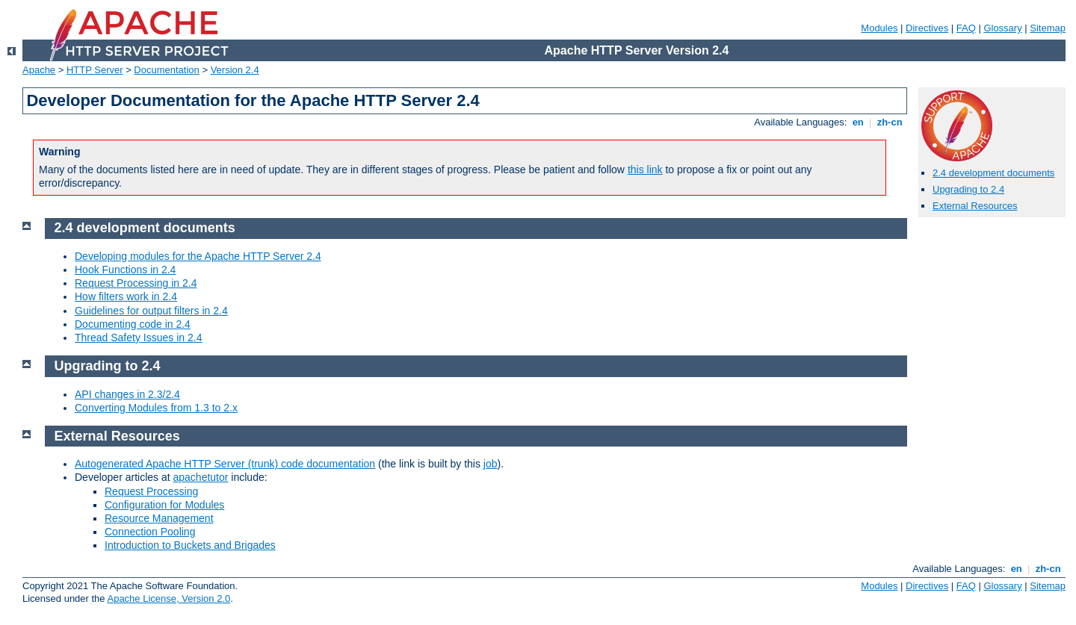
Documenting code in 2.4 (133, 324)
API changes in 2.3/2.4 (127, 394)
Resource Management (159, 518)
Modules (879, 28)
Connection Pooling (150, 532)
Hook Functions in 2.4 (125, 270)
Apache (38, 69)
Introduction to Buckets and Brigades (190, 545)
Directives (927, 28)
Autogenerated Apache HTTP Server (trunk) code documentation (225, 464)
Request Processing (151, 491)
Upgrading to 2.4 (968, 189)
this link (645, 169)
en (858, 122)
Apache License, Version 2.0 (168, 598)
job (490, 464)
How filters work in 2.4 (126, 296)
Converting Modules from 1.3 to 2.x (156, 408)
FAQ (966, 28)
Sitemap (1048, 28)
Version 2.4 (235, 69)
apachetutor (201, 477)
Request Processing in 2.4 (136, 283)
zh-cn (889, 122)
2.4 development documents (993, 172)
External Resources (975, 205)
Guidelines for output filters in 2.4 (151, 311)
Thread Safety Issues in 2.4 (138, 337)
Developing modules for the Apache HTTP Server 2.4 (198, 256)
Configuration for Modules (164, 505)
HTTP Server (95, 69)
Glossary (1002, 28)
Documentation (166, 69)
